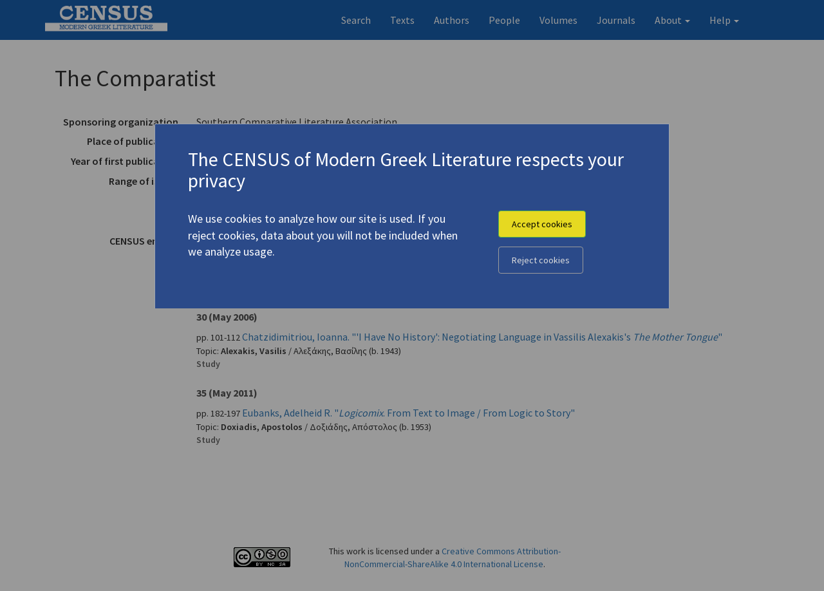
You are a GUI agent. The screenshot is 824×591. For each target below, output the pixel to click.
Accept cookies (542, 224)
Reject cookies (541, 260)
